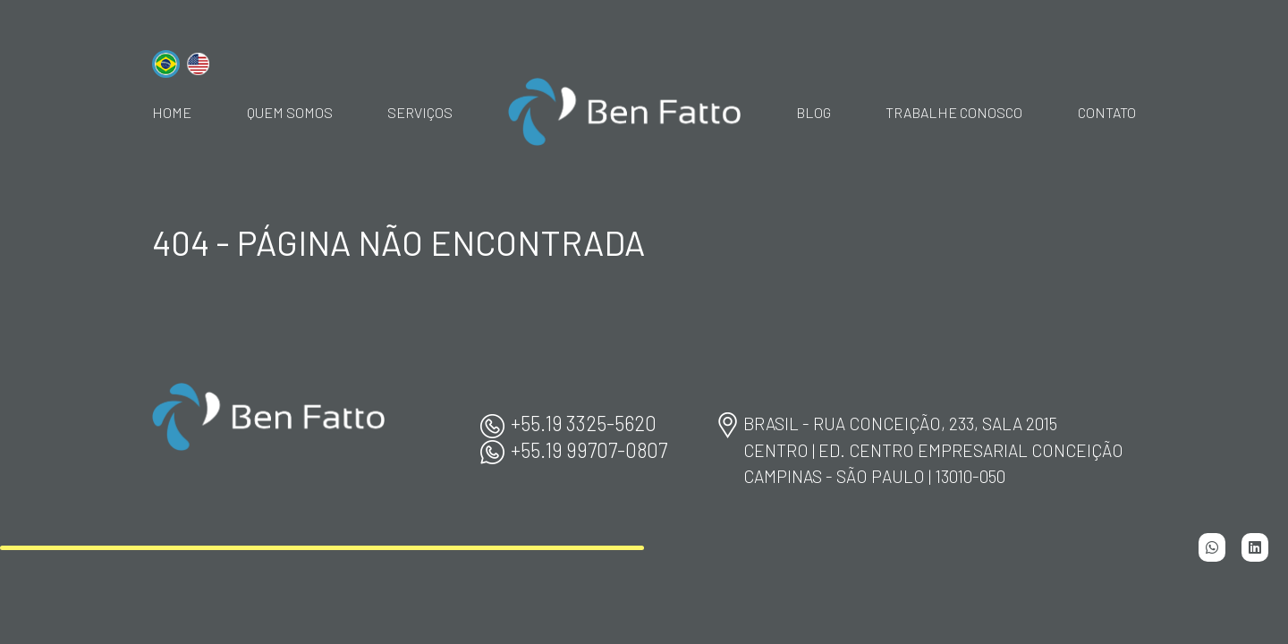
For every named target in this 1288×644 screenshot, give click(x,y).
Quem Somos (290, 112)
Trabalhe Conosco (954, 112)
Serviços (420, 112)
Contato (1107, 112)
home (171, 112)
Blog (813, 112)
